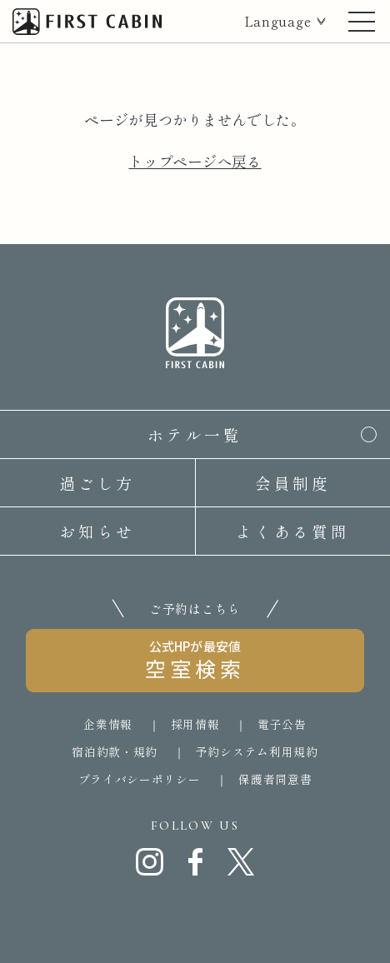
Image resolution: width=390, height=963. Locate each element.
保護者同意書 (275, 779)
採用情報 (195, 724)
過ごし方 (97, 483)
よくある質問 (292, 531)
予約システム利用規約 (257, 751)
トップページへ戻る (194, 161)
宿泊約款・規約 (115, 751)
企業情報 (107, 724)
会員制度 (293, 483)
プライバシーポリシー (139, 779)
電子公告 (282, 724)
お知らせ (97, 531)
